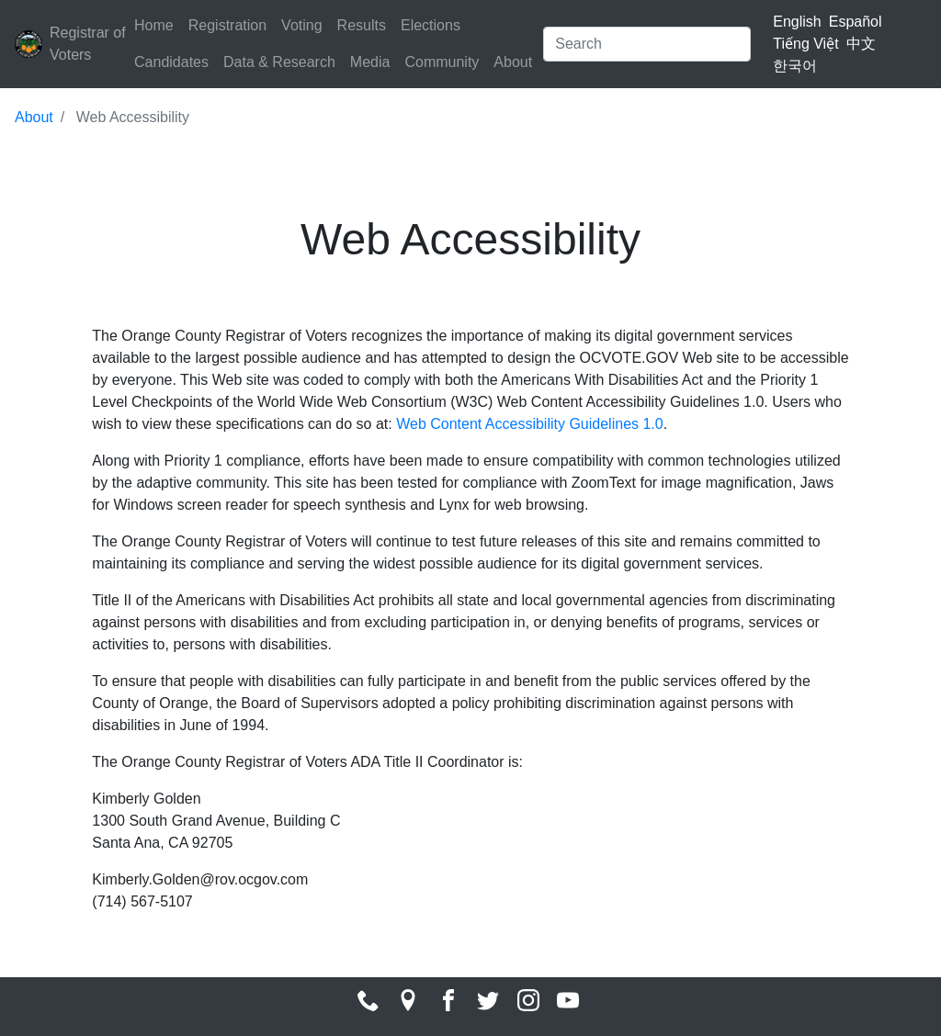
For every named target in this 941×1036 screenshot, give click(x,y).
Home (154, 25)
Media (370, 62)
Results (361, 25)
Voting (301, 25)
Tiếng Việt (805, 43)
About (512, 62)
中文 (861, 43)
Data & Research (279, 62)
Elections (430, 25)
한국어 (795, 65)
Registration (227, 25)
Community (441, 62)
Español (855, 21)
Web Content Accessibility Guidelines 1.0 (529, 424)
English (797, 21)
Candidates (171, 62)
